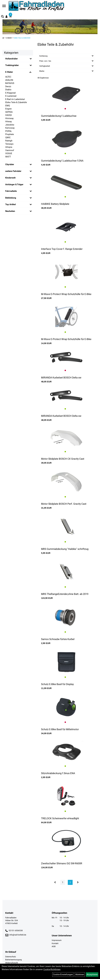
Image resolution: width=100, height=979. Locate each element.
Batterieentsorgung (13, 959)
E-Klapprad (10, 93)
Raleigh (8, 140)
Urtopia (8, 147)
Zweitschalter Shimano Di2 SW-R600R (61, 863)
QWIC (8, 137)
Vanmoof (9, 150)
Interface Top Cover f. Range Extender (61, 249)
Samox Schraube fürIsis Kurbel (57, 639)
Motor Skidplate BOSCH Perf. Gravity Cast (63, 503)
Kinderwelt (10, 177)
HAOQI (8, 115)
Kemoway (10, 128)
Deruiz (8, 86)
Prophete (9, 134)
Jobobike (9, 124)
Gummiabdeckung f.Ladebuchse (58, 115)
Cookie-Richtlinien (51, 969)
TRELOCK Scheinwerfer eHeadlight (60, 818)
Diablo (8, 89)
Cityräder (9, 164)
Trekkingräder (12, 65)
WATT (8, 156)
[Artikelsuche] (2, 16)
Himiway (9, 118)
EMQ (7, 105)
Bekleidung (10, 197)
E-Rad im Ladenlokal (15, 99)
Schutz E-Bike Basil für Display (57, 684)
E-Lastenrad (10, 96)
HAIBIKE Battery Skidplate (55, 204)
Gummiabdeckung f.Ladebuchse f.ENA (62, 160)
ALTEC (8, 77)
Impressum (57, 940)
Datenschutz (10, 956)
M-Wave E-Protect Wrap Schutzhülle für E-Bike (66, 294)
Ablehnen (79, 974)
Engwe (8, 108)
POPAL (8, 131)
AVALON (9, 80)
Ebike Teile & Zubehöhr (22, 38)
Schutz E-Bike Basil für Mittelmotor (60, 729)
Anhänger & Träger (14, 184)
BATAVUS (9, 83)
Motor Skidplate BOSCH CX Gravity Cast (62, 458)
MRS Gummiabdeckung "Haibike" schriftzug (64, 549)
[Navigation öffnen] (4, 6)
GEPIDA (9, 112)
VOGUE (8, 153)
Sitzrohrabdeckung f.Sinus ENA (58, 773)
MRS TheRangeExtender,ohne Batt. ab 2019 (64, 594)
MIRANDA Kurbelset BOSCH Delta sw (61, 377)
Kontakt (55, 943)
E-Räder (9, 38)
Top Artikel (10, 204)
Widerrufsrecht (11, 963)
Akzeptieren (92, 974)
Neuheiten (10, 211)
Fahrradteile (11, 191)
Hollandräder (11, 58)
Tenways (9, 144)
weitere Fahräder (13, 171)
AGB (54, 946)
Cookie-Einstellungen (63, 974)
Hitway (8, 121)
